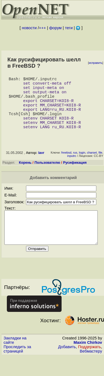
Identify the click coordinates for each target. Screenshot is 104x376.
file (100, 165)
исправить (95, 62)
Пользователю (47, 176)
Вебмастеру (91, 371)
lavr (41, 166)
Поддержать (89, 366)
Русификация (74, 176)
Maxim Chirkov (88, 362)
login (82, 165)
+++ (42, 28)
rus (75, 165)
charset (92, 165)
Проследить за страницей (17, 368)
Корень (25, 176)
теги (69, 28)
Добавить (67, 366)
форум (55, 28)
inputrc (71, 169)
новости (29, 28)
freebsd (66, 165)
